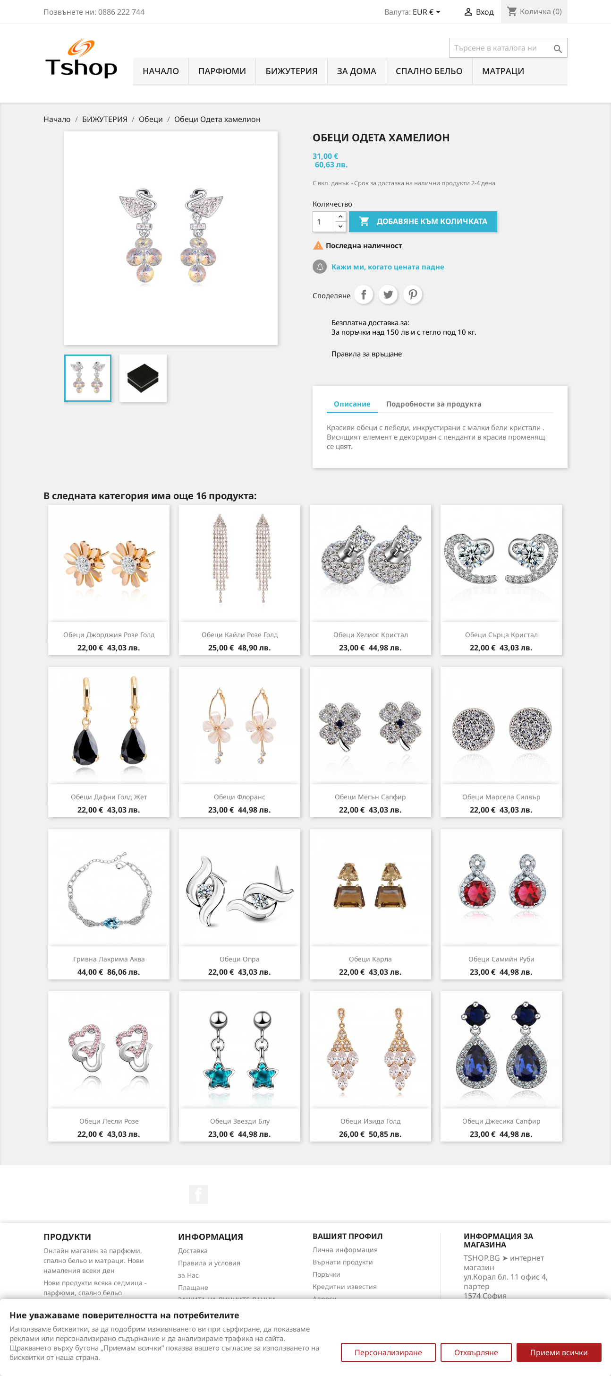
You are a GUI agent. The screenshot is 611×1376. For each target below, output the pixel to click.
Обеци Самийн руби (501, 958)
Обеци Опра (240, 958)
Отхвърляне (476, 1352)
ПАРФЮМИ (222, 71)
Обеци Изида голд (370, 1120)
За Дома (356, 71)
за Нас (188, 1275)
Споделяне (363, 294)
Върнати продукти (343, 1261)
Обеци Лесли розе (109, 1120)
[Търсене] (508, 48)
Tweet (388, 294)
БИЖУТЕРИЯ (291, 71)
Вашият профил (348, 1236)
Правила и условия (209, 1262)
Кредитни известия (345, 1286)
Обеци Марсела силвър (501, 796)
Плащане (193, 1287)
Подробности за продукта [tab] (434, 403)
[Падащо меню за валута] (428, 12)
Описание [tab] (352, 403)
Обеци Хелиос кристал (370, 634)
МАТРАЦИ (503, 71)
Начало (161, 71)
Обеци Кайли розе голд (240, 634)
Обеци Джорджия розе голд (109, 634)
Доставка (193, 1250)
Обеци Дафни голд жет (109, 796)
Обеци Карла (370, 958)
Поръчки (326, 1274)
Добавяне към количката (423, 222)
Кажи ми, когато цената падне (387, 266)
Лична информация (345, 1249)
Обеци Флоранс (239, 796)
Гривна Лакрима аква (109, 958)
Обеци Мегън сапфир (370, 796)
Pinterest (412, 294)
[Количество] (324, 221)
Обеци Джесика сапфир (501, 1120)
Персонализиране (388, 1352)
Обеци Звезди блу (240, 1120)
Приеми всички (559, 1352)
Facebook (198, 1194)
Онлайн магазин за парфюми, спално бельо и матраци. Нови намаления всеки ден (93, 1260)
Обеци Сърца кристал (501, 634)
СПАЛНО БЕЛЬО (429, 71)
